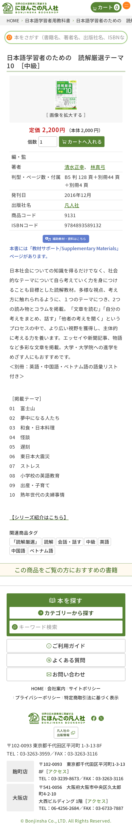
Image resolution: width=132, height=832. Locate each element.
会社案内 (56, 688)
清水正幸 (74, 166)
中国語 (18, 550)
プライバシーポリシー (38, 697)
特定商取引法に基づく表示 (91, 697)
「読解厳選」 (25, 541)
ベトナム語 (41, 550)
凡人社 (71, 205)
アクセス (57, 771)
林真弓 (97, 166)
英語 (104, 541)
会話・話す (70, 541)
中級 (90, 541)
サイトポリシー (85, 688)
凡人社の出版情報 (63, 732)
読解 (48, 541)
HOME (37, 688)
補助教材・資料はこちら (69, 238)
